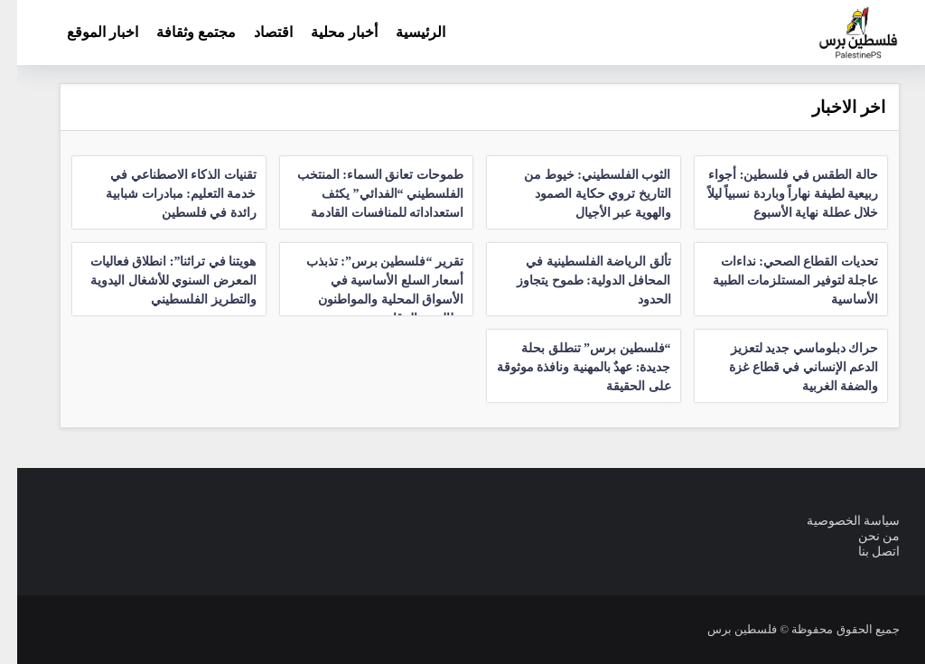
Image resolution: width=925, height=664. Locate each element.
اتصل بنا (862, 551)
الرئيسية (403, 32)
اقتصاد (256, 32)
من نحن (862, 536)
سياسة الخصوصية (836, 521)
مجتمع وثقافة (179, 32)
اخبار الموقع (85, 32)
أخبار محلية (327, 32)
